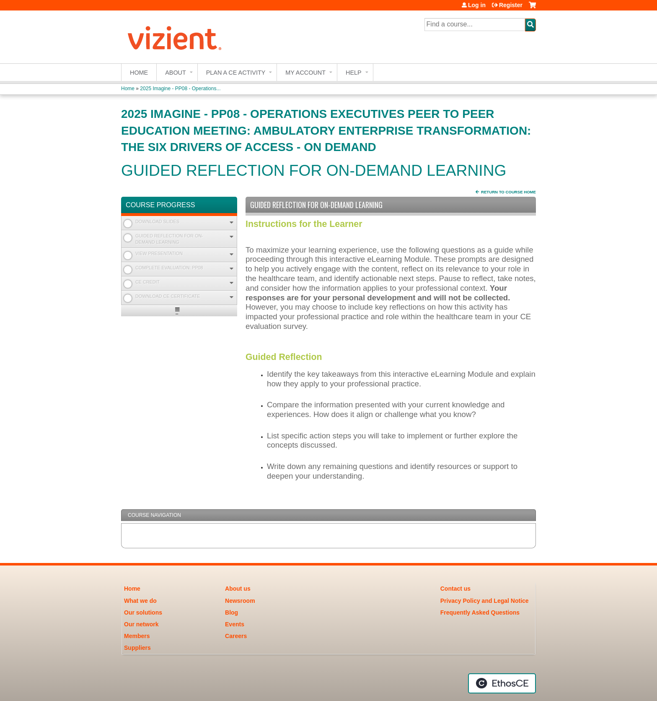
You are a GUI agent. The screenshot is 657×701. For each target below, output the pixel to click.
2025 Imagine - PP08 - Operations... (180, 88)
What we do (140, 600)
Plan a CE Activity (236, 72)
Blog (231, 612)
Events (234, 624)
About (175, 72)
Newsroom (240, 600)
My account (305, 72)
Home (139, 72)
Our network (141, 624)
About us (238, 588)
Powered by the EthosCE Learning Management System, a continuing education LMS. (502, 683)
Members (137, 636)
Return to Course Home (508, 192)
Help (354, 72)
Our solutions (143, 612)
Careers (236, 636)
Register (510, 5)
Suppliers (137, 647)
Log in (477, 5)
